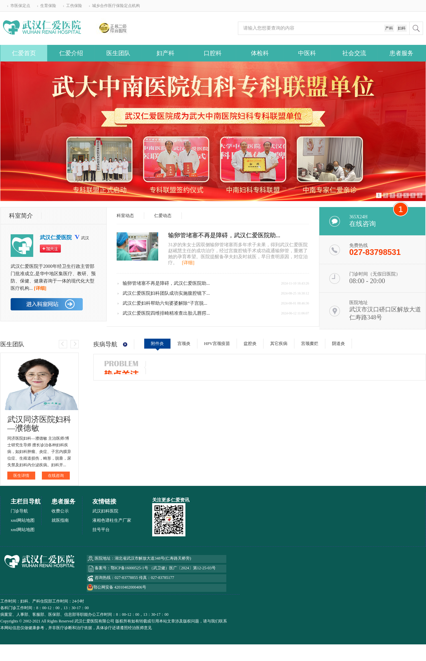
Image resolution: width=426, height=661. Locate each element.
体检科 (260, 53)
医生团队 (118, 53)
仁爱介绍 (71, 53)
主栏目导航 (26, 501)
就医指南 (60, 520)
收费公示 (60, 510)
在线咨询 (56, 475)
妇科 (402, 28)
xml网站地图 (23, 520)
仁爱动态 (162, 215)
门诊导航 (19, 510)
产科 (389, 28)
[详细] (188, 262)
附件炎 (157, 343)
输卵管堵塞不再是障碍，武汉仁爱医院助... (224, 235)
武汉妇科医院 (105, 510)
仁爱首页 (24, 53)
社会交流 (354, 53)
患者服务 (401, 53)
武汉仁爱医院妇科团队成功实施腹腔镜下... (166, 293)
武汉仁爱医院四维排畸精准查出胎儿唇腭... (166, 313)
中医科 (307, 53)
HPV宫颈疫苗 (217, 343)
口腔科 (213, 53)
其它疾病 (278, 343)
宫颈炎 (183, 343)
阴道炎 (338, 343)
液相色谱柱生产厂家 (111, 520)
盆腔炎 (250, 343)
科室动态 (125, 215)
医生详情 (21, 475)
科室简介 (21, 215)
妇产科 (165, 53)
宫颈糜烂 (309, 343)
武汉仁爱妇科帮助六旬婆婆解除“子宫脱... (165, 303)
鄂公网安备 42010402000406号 (119, 587)
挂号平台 (101, 529)
